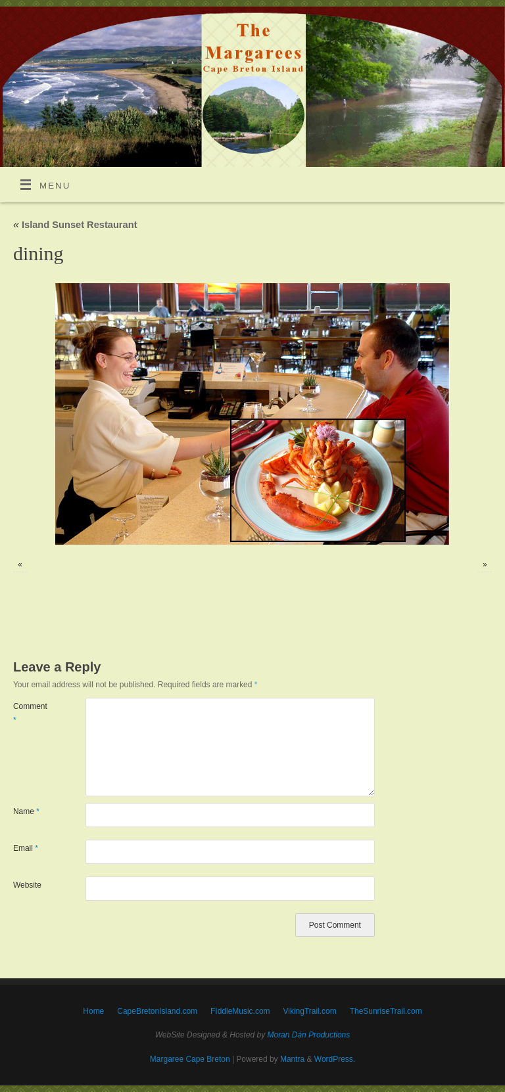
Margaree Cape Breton (190, 1059)
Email (25, 848)
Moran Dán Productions (309, 1034)
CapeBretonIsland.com (157, 1011)
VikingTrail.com (310, 1011)
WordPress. (334, 1059)
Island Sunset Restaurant (75, 224)
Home (93, 1011)
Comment (30, 713)
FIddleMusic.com (240, 1011)
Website (27, 885)
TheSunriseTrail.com (386, 1011)
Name (26, 811)
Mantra (292, 1059)
